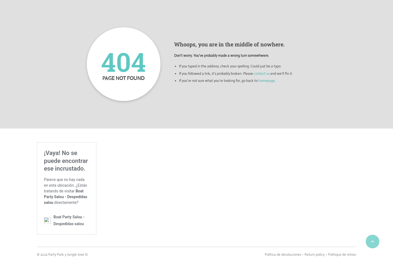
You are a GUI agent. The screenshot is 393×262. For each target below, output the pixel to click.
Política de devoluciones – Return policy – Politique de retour (310, 254)
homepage (266, 80)
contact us (262, 73)
